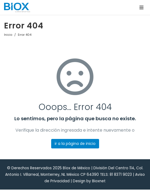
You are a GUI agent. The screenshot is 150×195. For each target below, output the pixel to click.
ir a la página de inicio (75, 143)
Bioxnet (99, 181)
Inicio (8, 34)
